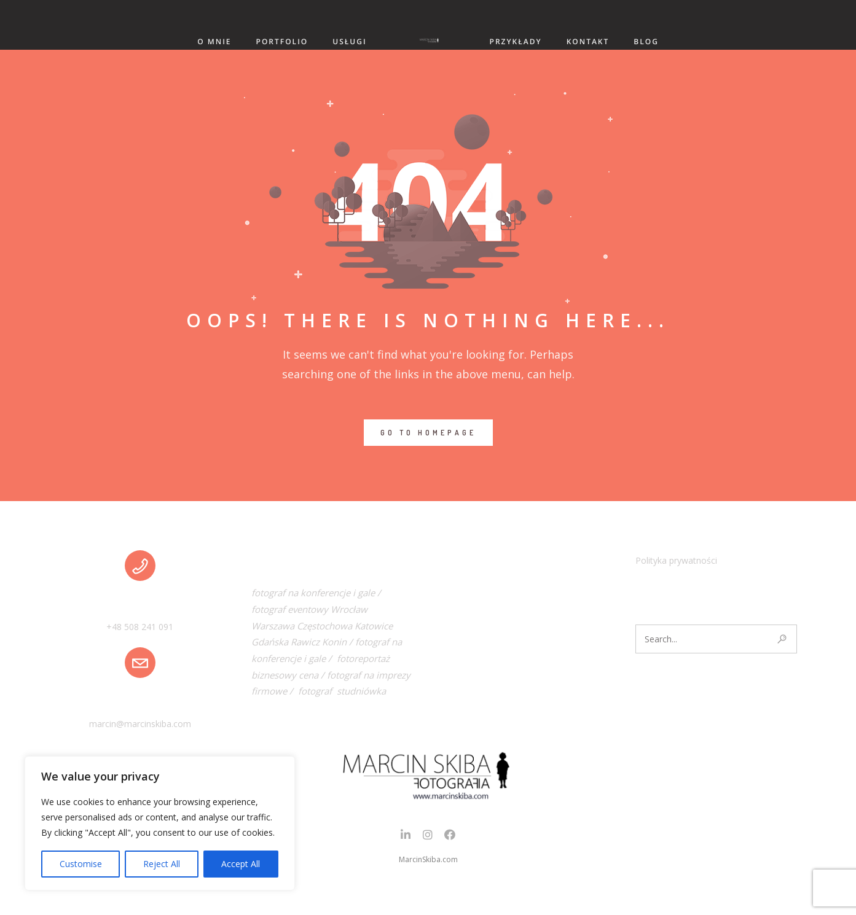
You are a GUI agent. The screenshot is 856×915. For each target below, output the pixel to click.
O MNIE (214, 41)
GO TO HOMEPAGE (428, 432)
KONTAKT (588, 41)
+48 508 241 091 (139, 627)
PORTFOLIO (282, 41)
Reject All (161, 864)
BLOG (646, 41)
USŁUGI (349, 41)
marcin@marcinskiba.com (140, 724)
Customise (81, 864)
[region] (160, 823)
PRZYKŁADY (516, 41)
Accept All (240, 864)
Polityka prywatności (676, 560)
